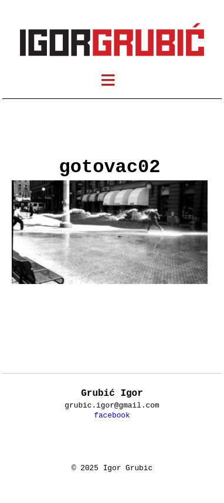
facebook (112, 415)
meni (116, 82)
